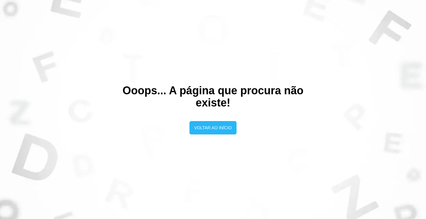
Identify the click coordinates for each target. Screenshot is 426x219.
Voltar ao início (213, 127)
